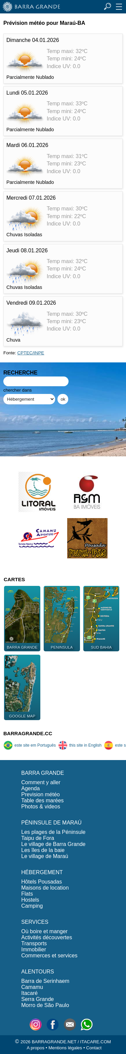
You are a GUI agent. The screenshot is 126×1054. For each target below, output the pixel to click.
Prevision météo (40, 794)
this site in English (79, 745)
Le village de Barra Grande (53, 844)
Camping (32, 906)
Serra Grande (37, 999)
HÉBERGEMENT (42, 872)
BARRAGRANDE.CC (27, 733)
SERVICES (34, 922)
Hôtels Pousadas (41, 882)
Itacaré (29, 993)
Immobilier (33, 949)
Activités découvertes (46, 937)
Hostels (30, 900)
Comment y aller (40, 782)
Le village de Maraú (44, 856)
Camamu (32, 987)
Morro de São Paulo (45, 1005)
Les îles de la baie (43, 850)
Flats (27, 894)
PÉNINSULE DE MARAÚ (51, 822)
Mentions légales (65, 1047)
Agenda (30, 788)
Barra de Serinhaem (45, 981)
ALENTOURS (37, 971)
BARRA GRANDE (42, 773)
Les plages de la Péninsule (53, 832)
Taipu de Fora (37, 838)
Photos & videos (40, 806)
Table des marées (42, 800)
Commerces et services (49, 955)
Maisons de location (45, 888)
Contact (93, 1047)
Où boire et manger (44, 931)
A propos (35, 1047)
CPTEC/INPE (30, 352)
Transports (34, 943)
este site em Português (29, 745)
